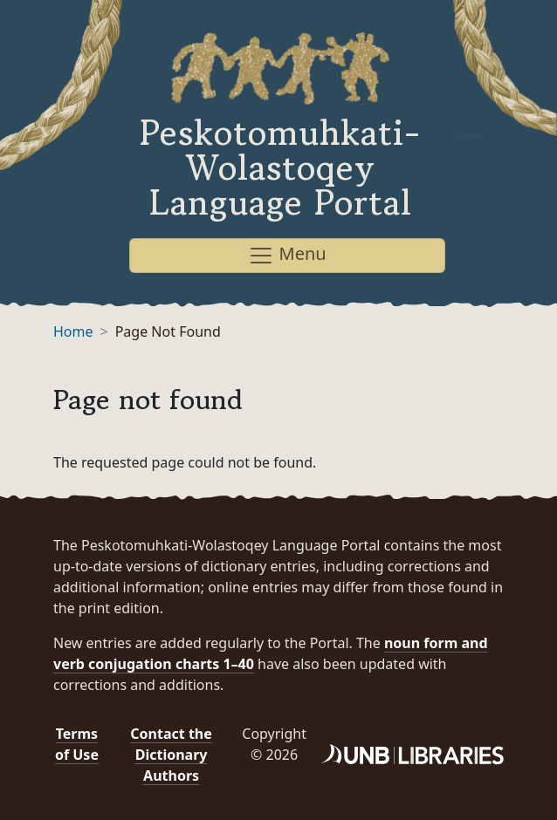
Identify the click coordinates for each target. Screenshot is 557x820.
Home (73, 331)
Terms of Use (77, 744)
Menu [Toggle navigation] (287, 255)
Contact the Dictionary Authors (170, 754)
